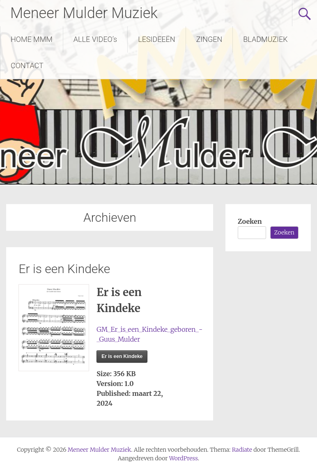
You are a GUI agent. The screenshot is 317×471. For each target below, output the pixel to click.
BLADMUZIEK (265, 39)
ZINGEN (209, 39)
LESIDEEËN (156, 39)
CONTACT (27, 65)
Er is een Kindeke (64, 269)
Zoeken (250, 221)
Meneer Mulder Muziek (84, 13)
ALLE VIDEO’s (95, 39)
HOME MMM (32, 39)
